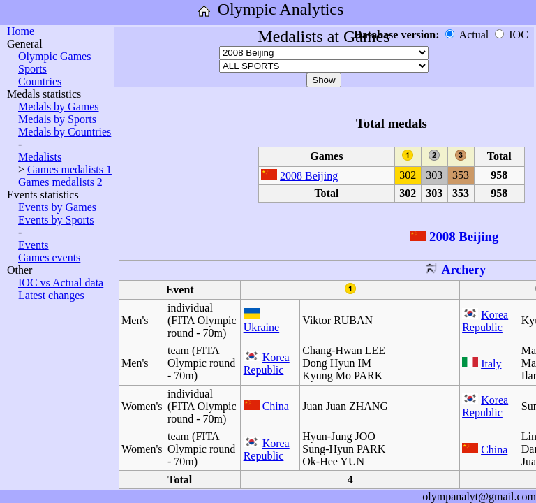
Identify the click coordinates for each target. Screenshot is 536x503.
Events (33, 245)
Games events (49, 257)
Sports (32, 69)
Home (20, 31)
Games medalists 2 (60, 182)
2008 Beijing (309, 176)
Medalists (39, 157)
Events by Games (57, 207)
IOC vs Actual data (60, 283)
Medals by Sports (57, 119)
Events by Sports (56, 220)
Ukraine (262, 327)
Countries (39, 81)
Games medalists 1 (69, 169)
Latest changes (51, 295)
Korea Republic (485, 321)
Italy (491, 364)
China (275, 406)
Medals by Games (58, 106)
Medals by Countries (64, 132)
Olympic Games (54, 56)
